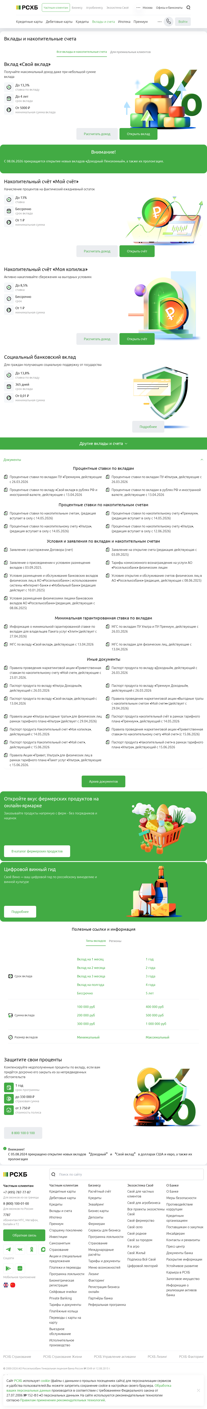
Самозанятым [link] (59, 1243)
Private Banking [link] (60, 1298)
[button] (139, 7)
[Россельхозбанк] (27, 7)
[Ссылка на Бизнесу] (77, 7)
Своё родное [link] (137, 1233)
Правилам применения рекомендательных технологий (62, 1400)
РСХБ (18, 1381)
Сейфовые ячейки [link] (63, 1292)
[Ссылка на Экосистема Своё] (118, 7)
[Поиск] (188, 7)
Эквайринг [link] (96, 1204)
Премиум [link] (56, 1224)
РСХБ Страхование (17, 1356)
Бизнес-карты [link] (98, 1211)
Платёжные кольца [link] (63, 1311)
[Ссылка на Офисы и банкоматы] (169, 7)
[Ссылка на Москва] (148, 7)
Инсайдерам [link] (175, 1233)
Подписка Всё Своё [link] (141, 1259)
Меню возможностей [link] (104, 1267)
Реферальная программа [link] (107, 1304)
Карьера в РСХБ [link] (178, 1272)
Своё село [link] (135, 1227)
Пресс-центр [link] (175, 1246)
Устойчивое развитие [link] (182, 1266)
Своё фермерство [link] (140, 1220)
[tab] (82, 52)
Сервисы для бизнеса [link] (104, 1230)
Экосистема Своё (140, 1185)
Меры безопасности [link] (181, 1198)
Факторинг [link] (96, 1280)
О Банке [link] (172, 1191)
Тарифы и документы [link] (65, 1304)
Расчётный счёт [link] (99, 1191)
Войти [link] (182, 21)
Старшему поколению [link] (65, 1230)
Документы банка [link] (179, 1253)
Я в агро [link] (133, 1246)
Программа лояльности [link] (66, 1274)
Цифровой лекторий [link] (142, 1266)
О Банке (172, 1185)
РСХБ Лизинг (157, 1356)
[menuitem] (56, 7)
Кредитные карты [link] (62, 1191)
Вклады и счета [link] (60, 1211)
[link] (97, 134)
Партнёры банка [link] (100, 1298)
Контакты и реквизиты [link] (183, 1240)
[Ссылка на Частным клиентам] (56, 7)
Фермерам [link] (96, 1224)
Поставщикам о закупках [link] (184, 1227)
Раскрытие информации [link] (184, 1259)
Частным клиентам (63, 1185)
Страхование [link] (59, 1249)
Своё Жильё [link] (136, 1253)
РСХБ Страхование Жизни (62, 1356)
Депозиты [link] (95, 1217)
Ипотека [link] (55, 1217)
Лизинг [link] (93, 1274)
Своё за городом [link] (139, 1240)
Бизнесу (94, 1185)
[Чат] (168, 21)
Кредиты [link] (55, 1204)
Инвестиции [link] (58, 1237)
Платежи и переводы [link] (65, 1267)
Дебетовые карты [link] (62, 1198)
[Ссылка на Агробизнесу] (94, 7)
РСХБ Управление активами (115, 1356)
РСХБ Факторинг (191, 1356)
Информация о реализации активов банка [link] (181, 1290)
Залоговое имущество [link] (183, 1279)
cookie (45, 1381)
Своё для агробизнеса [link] (143, 1203)
